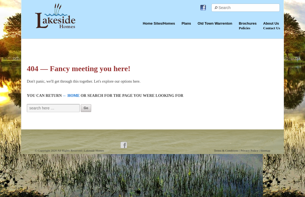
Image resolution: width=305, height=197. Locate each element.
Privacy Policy (250, 150)
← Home (71, 96)
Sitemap (265, 150)
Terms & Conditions (226, 150)
